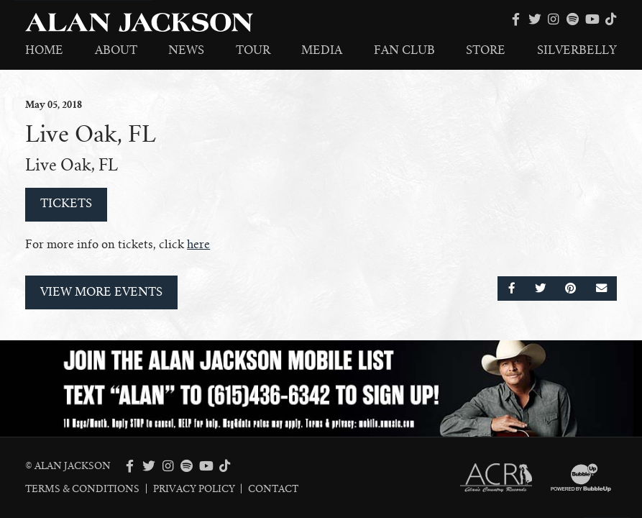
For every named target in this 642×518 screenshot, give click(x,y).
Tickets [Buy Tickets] (66, 203)
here (198, 244)
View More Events (101, 292)
